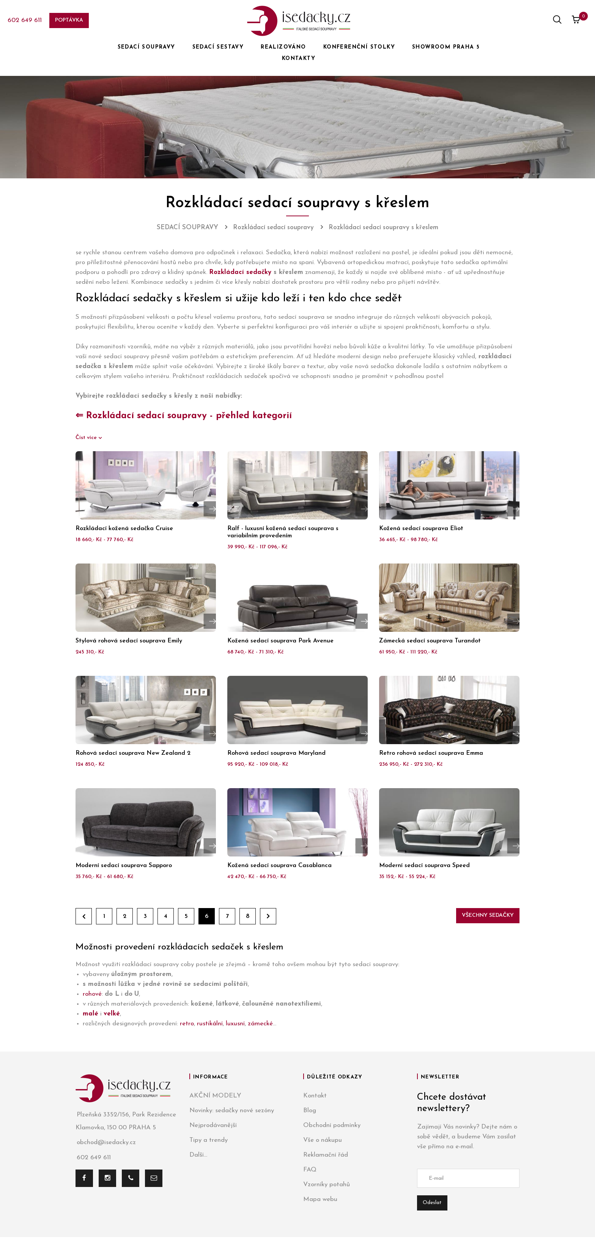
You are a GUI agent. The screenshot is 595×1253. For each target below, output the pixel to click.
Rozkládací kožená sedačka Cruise (124, 529)
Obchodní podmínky (331, 1125)
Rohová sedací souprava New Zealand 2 (133, 753)
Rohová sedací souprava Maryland (276, 753)
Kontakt (315, 1095)
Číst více (87, 438)
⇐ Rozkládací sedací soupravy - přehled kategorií (184, 415)
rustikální (210, 1023)
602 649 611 (25, 20)
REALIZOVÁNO (283, 47)
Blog (309, 1110)
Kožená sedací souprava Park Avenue (280, 641)
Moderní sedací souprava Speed (424, 866)
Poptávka (69, 20)
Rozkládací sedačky (240, 272)
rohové (92, 994)
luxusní (235, 1023)
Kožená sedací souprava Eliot (421, 529)
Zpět (84, 916)
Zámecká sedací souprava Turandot (430, 641)
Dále (268, 916)
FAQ (309, 1169)
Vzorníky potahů (326, 1184)
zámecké (260, 1023)
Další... (198, 1155)
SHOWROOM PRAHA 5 (446, 47)
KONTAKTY (298, 58)
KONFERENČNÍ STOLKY (359, 47)
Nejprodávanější (213, 1125)
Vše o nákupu (322, 1140)
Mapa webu (320, 1199)
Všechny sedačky (488, 915)
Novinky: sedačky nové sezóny (231, 1110)
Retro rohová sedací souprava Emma (431, 753)
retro (187, 1023)
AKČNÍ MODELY (215, 1095)
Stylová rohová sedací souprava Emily (129, 641)
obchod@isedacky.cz (106, 1142)
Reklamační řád (325, 1155)
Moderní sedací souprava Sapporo (124, 866)
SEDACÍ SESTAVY (218, 47)
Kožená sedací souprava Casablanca (279, 866)
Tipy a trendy (208, 1140)
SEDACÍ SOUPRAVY (146, 47)
